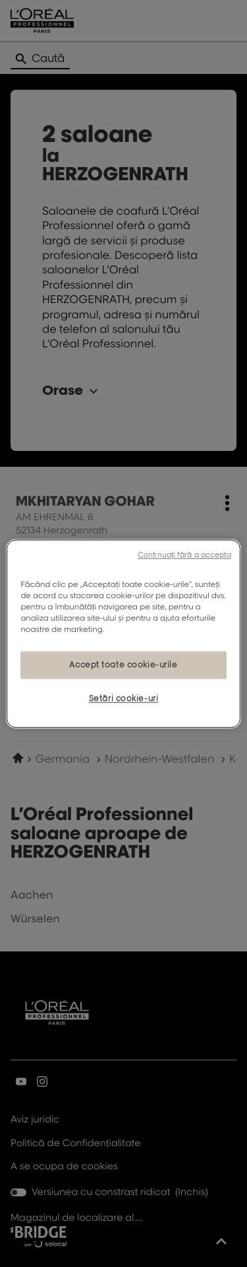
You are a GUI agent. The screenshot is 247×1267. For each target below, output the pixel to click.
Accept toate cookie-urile (123, 664)
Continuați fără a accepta (184, 554)
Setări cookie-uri (124, 698)
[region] (123, 633)
